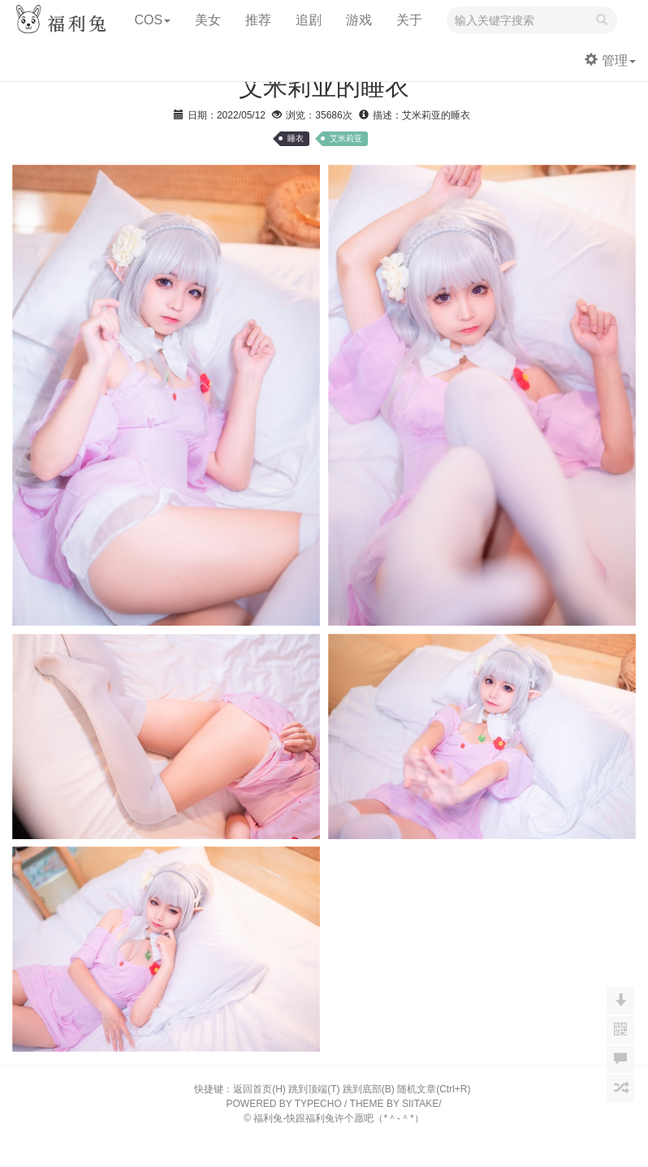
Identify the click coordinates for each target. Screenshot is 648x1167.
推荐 (258, 20)
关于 (409, 20)
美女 (208, 20)
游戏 (359, 20)
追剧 (309, 20)
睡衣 (295, 138)
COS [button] (152, 20)
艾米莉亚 (346, 138)
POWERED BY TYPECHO (284, 1103)
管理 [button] (610, 60)
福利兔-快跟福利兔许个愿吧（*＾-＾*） (338, 1118)
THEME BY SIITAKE (394, 1103)
